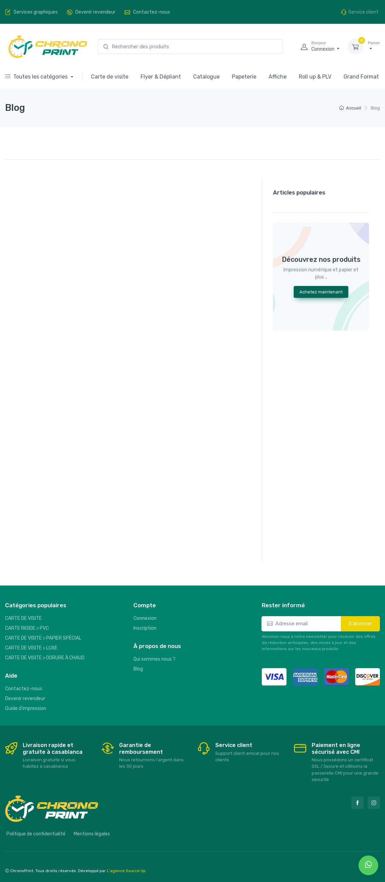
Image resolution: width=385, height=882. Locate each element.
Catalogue (206, 76)
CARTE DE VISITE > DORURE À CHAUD (45, 658)
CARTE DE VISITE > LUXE (31, 648)
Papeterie (244, 76)
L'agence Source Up (126, 870)
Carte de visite (109, 76)
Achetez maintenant (321, 291)
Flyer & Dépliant (161, 76)
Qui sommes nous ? (154, 659)
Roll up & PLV (315, 76)
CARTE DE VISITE (23, 618)
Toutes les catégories (37, 76)
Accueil (350, 108)
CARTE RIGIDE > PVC (27, 628)
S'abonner (360, 624)
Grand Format (361, 76)
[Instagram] (374, 803)
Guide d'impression (25, 708)
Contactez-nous (23, 689)
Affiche (278, 76)
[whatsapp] (368, 865)
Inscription (145, 628)
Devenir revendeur (25, 698)
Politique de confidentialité (36, 834)
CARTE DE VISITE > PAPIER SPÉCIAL (43, 638)
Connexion (145, 618)
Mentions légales (92, 834)
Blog (138, 669)
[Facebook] (357, 803)
